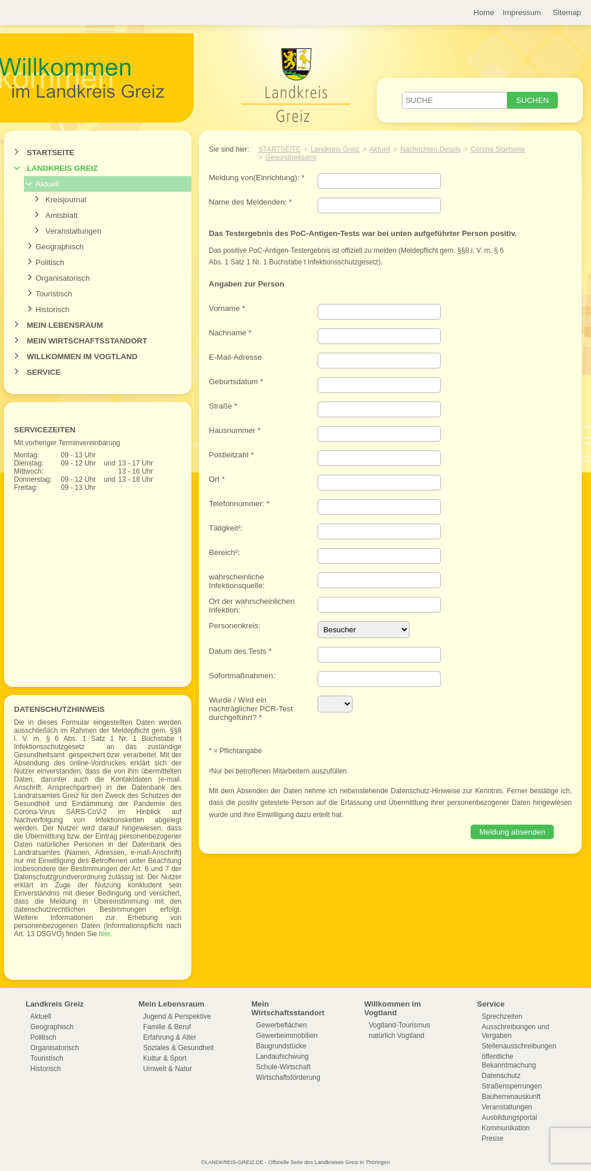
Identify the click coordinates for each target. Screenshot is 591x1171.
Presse (492, 1138)
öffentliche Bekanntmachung (509, 1060)
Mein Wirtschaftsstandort (87, 340)
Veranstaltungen (73, 231)
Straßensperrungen (512, 1086)
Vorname (227, 308)
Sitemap (567, 12)
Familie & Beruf (167, 1027)
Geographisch (59, 246)
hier (104, 934)
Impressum (522, 12)
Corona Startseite (498, 149)
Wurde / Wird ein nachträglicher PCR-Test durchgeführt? (251, 709)
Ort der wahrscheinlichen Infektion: (251, 605)
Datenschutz (501, 1076)
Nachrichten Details (430, 149)
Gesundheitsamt (290, 157)
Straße (223, 406)
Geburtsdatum (236, 381)
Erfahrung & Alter (169, 1037)
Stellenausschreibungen (519, 1046)
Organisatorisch (62, 278)
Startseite (50, 152)
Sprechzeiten (502, 1016)
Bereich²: (224, 552)
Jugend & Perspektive (177, 1016)
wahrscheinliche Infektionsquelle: (237, 581)
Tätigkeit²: (226, 528)
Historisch (52, 309)
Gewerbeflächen (281, 1025)
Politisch (50, 262)
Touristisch (53, 293)
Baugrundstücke (281, 1046)
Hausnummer (235, 430)
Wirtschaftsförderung (288, 1077)
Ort (217, 479)
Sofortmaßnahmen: (242, 675)
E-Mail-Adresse (235, 357)
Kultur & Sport (165, 1058)
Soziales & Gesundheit (178, 1048)
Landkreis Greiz (62, 168)
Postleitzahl (231, 454)
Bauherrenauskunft (511, 1097)
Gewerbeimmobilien (287, 1036)
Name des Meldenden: (250, 202)
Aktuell (47, 184)
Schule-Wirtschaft (283, 1067)
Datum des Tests (240, 651)
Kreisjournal (65, 199)
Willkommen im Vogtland (82, 356)
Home (483, 12)
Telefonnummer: (239, 503)
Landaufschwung (282, 1056)
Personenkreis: (235, 625)
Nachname (230, 332)
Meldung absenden (512, 832)
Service (43, 372)
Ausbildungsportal (509, 1117)
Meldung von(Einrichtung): (256, 177)
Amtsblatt (61, 215)
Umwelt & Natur (167, 1069)
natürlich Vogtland (396, 1036)
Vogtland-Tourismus (399, 1025)
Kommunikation (506, 1128)
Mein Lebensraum (65, 325)
